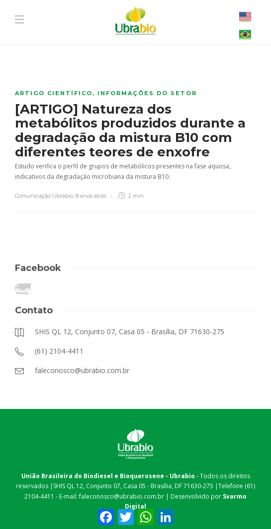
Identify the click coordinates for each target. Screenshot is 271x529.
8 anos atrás (91, 195)
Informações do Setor (147, 93)
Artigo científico (53, 93)
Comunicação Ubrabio (44, 195)
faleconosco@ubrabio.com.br (121, 496)
